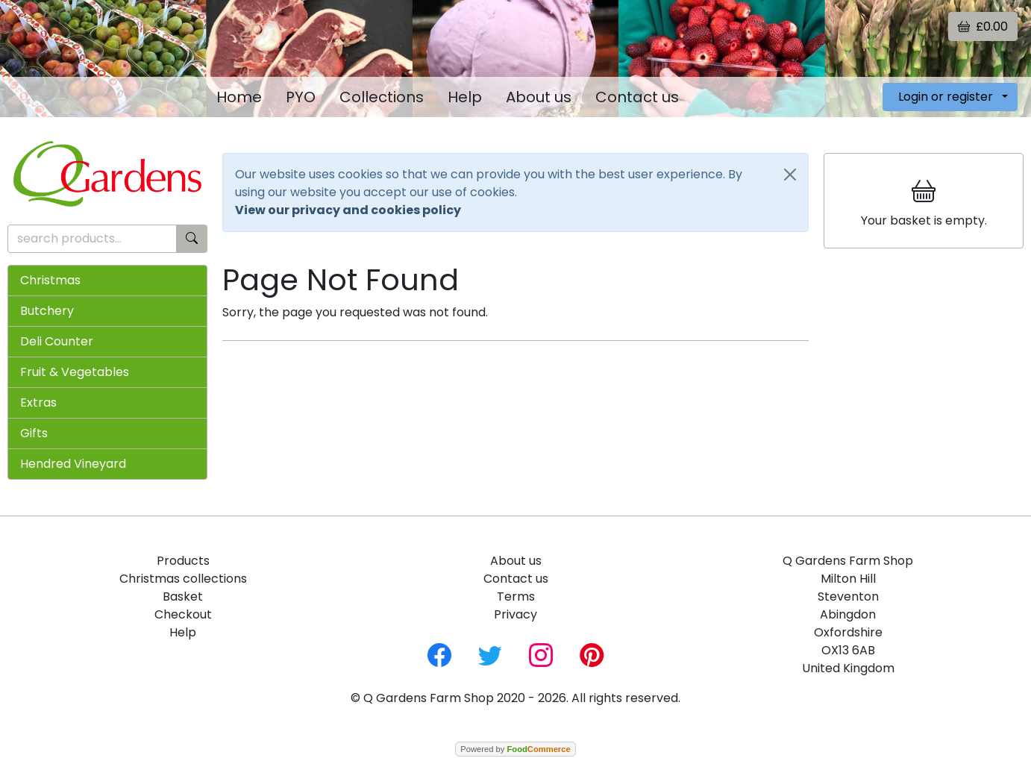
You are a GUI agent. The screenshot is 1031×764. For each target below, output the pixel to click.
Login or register (945, 96)
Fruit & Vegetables (74, 372)
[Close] (790, 174)
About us (538, 97)
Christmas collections (183, 578)
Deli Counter (56, 341)
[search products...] (92, 239)
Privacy (515, 614)
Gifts (34, 433)
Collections (381, 97)
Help (465, 97)
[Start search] (191, 239)
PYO (301, 97)
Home (239, 97)
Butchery (47, 310)
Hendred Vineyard (73, 463)
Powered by (515, 749)
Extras (38, 402)
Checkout (183, 614)
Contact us (637, 97)
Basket (183, 596)
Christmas (50, 280)
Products (183, 560)
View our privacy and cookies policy (348, 210)
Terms (516, 596)
